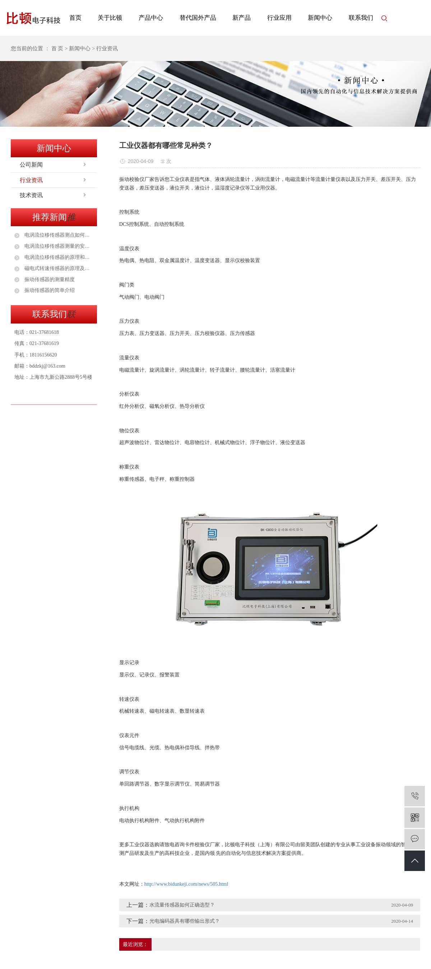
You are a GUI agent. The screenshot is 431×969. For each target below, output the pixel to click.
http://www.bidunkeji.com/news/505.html (186, 884)
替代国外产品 (198, 17)
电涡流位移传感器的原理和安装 (58, 257)
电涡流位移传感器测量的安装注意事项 (58, 246)
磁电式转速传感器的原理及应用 (58, 268)
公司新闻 (31, 165)
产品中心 (151, 17)
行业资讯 (31, 180)
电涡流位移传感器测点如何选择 (58, 235)
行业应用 (279, 17)
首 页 (57, 48)
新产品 (241, 17)
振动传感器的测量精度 (49, 279)
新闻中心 (320, 17)
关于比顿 (110, 17)
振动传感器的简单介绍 (49, 290)
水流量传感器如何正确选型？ (182, 905)
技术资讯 (31, 195)
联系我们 (361, 17)
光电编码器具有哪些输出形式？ (184, 921)
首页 (75, 17)
